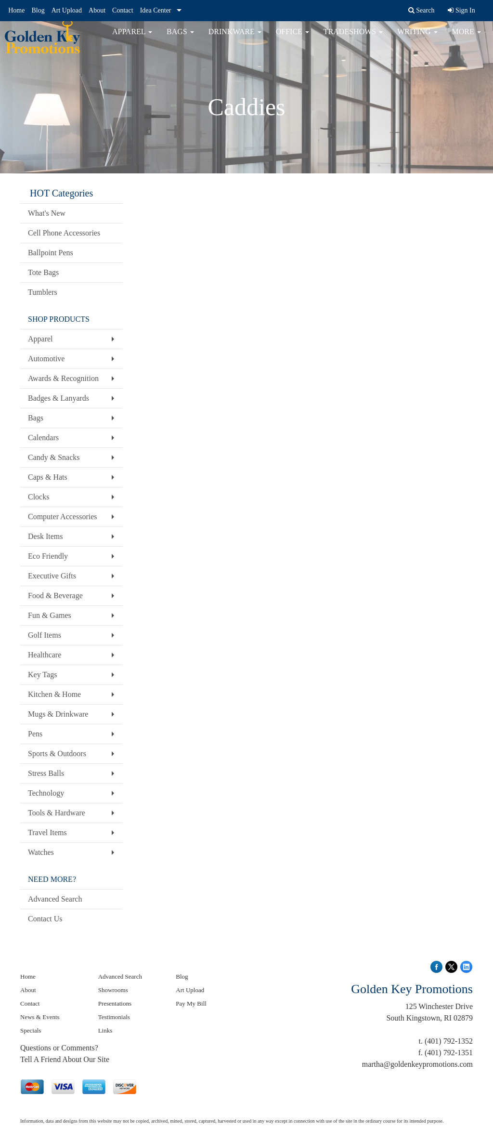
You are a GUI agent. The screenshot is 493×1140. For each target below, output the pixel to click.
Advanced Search (55, 899)
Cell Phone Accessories (64, 233)
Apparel (132, 38)
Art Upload (67, 10)
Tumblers (42, 292)
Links (105, 1030)
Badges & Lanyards (58, 398)
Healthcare (44, 655)
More (466, 38)
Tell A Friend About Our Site (64, 1059)
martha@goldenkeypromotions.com (417, 1064)
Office (292, 38)
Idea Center (155, 10)
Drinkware (234, 38)
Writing (417, 38)
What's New (46, 213)
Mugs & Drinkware (58, 714)
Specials (30, 1030)
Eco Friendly (48, 556)
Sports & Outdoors (57, 753)
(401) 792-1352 (449, 1041)
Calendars (43, 437)
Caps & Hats (47, 477)
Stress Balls (46, 773)
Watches (41, 852)
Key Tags (42, 674)
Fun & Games (49, 615)
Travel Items (47, 832)
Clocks (38, 497)
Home (16, 10)
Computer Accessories (62, 516)
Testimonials (114, 1017)
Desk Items (45, 536)
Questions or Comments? (59, 1048)
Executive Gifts (52, 576)
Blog (37, 10)
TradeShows (353, 38)
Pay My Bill (191, 1003)
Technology (46, 793)
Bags (180, 38)
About (97, 10)
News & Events (40, 1017)
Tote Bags (43, 272)
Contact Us (45, 919)
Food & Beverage (55, 595)
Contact (122, 10)
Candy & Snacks (54, 457)
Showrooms (113, 990)
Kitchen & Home (54, 694)
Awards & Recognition (63, 378)
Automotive (46, 358)
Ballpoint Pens (50, 253)
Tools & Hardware (56, 813)
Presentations (114, 1003)
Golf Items (44, 635)
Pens (35, 734)
